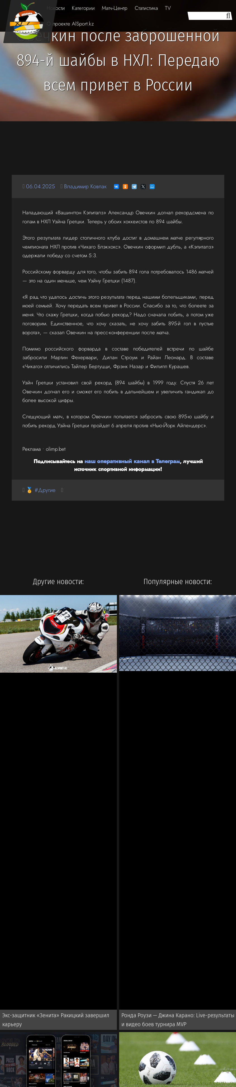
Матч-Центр (115, 8)
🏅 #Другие (42, 490)
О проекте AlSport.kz (70, 23)
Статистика (146, 8)
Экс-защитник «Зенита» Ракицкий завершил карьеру (54, 1020)
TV (168, 8)
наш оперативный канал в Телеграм (120, 461)
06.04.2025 (41, 186)
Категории (83, 8)
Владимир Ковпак (88, 186)
